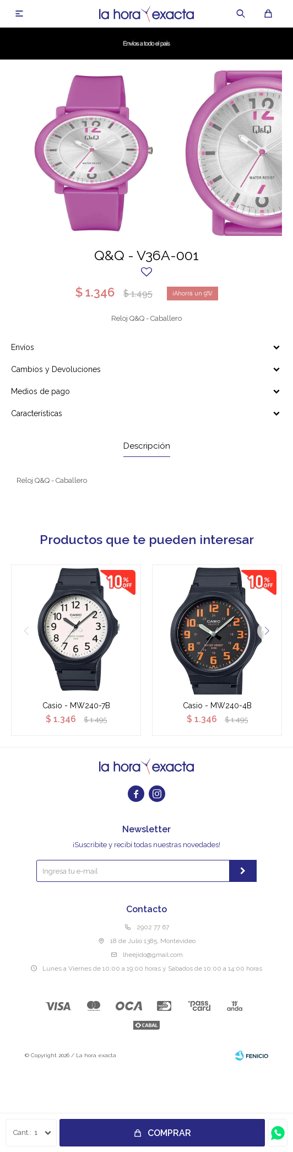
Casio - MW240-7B (76, 705)
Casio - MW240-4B (217, 705)
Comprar (169, 1133)
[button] (266, 630)
